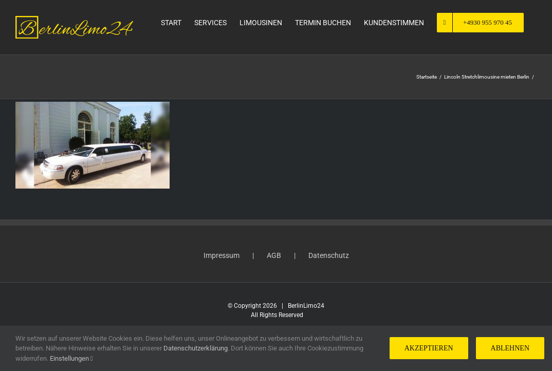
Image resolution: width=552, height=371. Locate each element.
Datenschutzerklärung (195, 348)
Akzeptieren (428, 348)
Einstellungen (71, 358)
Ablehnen (510, 348)
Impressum (222, 255)
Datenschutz (328, 255)
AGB (274, 255)
